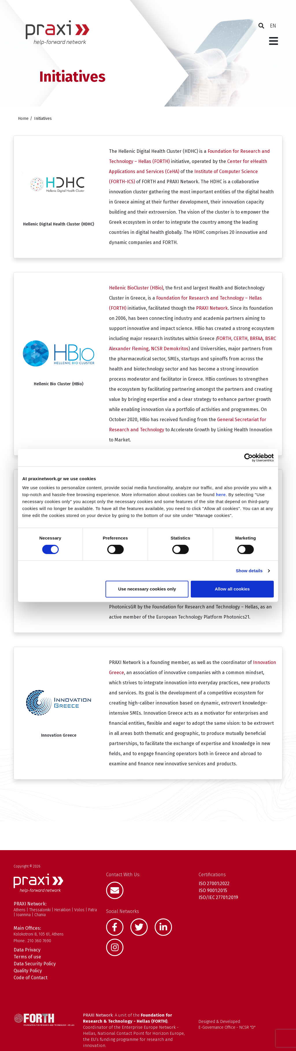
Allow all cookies (232, 588)
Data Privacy (27, 950)
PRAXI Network (212, 308)
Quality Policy (28, 970)
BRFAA (256, 338)
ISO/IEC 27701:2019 (218, 897)
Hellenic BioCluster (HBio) (136, 288)
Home (23, 118)
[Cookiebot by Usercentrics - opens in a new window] (248, 457)
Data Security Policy (35, 963)
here (221, 494)
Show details (249, 570)
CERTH (240, 338)
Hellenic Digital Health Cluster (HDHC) (58, 224)
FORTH (224, 338)
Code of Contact (30, 977)
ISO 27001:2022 (214, 883)
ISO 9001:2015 (213, 890)
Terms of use (27, 957)
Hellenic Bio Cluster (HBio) (58, 383)
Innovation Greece (58, 735)
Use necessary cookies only (147, 588)
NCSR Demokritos (169, 348)
